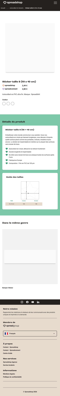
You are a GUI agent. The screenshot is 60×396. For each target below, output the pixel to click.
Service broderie (9, 365)
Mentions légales (9, 374)
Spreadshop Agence (10, 362)
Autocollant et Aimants (16, 8)
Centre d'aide (7, 353)
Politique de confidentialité (12, 377)
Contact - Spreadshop (10, 347)
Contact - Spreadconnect (11, 350)
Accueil (3, 8)
